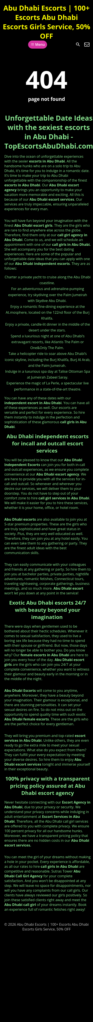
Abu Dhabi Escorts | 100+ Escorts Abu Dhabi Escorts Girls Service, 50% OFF (46, 22)
